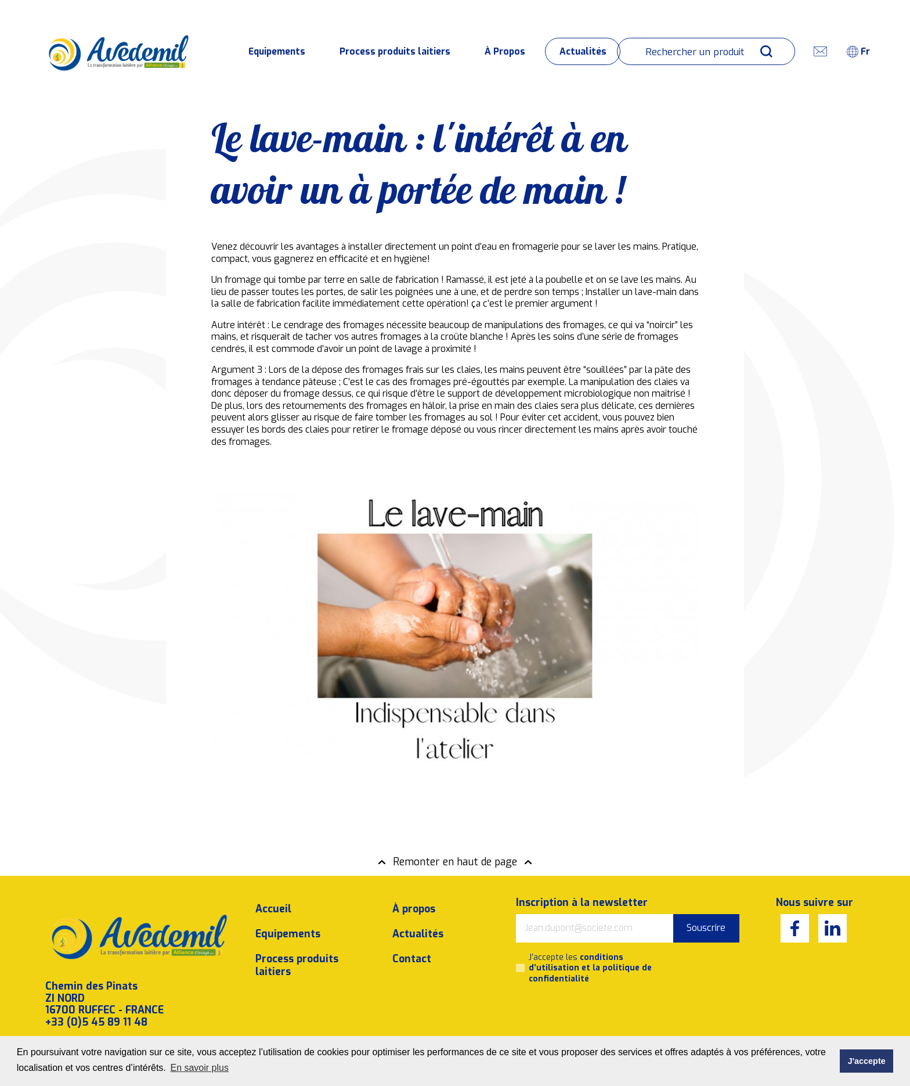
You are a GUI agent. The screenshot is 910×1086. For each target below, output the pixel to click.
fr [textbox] (865, 51)
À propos (413, 896)
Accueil (273, 896)
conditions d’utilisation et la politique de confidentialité (590, 956)
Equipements (276, 51)
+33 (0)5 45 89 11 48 (96, 1009)
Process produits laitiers (395, 51)
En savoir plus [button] (199, 1068)
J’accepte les (590, 956)
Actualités (582, 51)
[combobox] (863, 52)
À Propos (505, 51)
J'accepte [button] (867, 1061)
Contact (411, 946)
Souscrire (706, 915)
